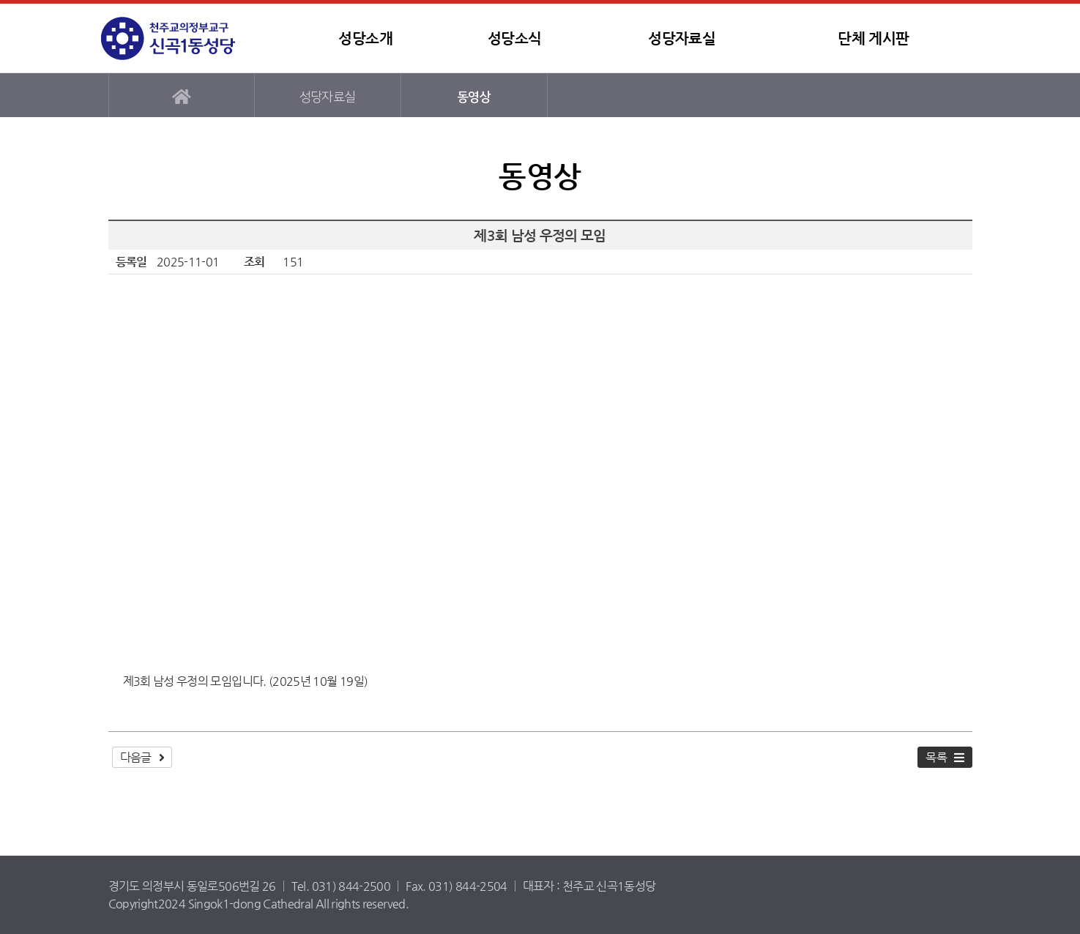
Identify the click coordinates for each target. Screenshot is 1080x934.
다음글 (136, 757)
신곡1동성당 (192, 38)
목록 (936, 757)
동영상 (474, 97)
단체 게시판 (873, 38)
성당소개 (365, 38)
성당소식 (514, 38)
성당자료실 (681, 38)
